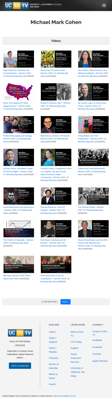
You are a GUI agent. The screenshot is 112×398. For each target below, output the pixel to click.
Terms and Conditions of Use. (64, 396)
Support (74, 348)
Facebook (97, 347)
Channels (53, 358)
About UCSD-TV (77, 334)
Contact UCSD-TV (99, 333)
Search (52, 384)
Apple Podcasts (100, 361)
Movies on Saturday (54, 366)
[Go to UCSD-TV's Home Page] (33, 5)
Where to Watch (53, 376)
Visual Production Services (76, 358)
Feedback (97, 340)
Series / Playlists (53, 350)
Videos (52, 332)
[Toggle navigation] (104, 5)
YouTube (96, 354)
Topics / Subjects (53, 340)
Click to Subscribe (20, 365)
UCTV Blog (76, 342)
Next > (65, 301)
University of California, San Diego (78, 372)
